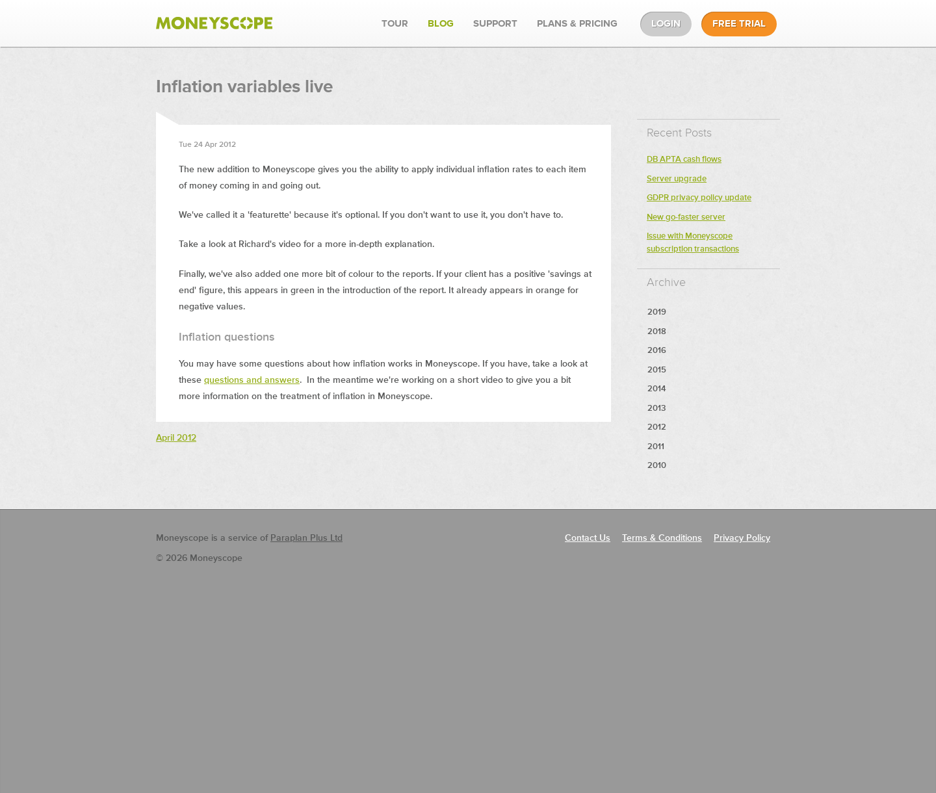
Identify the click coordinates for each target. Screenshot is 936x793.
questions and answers (252, 380)
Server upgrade (677, 179)
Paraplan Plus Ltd (306, 538)
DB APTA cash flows (684, 159)
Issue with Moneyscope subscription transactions (693, 243)
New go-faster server (686, 217)
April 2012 (176, 438)
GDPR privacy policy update (699, 198)
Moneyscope (214, 23)
